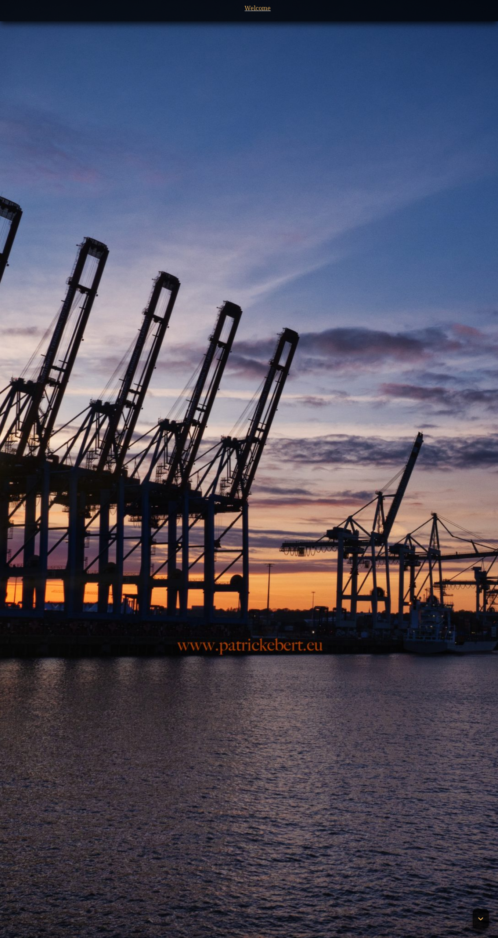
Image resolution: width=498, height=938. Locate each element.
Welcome (249, 8)
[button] (481, 919)
